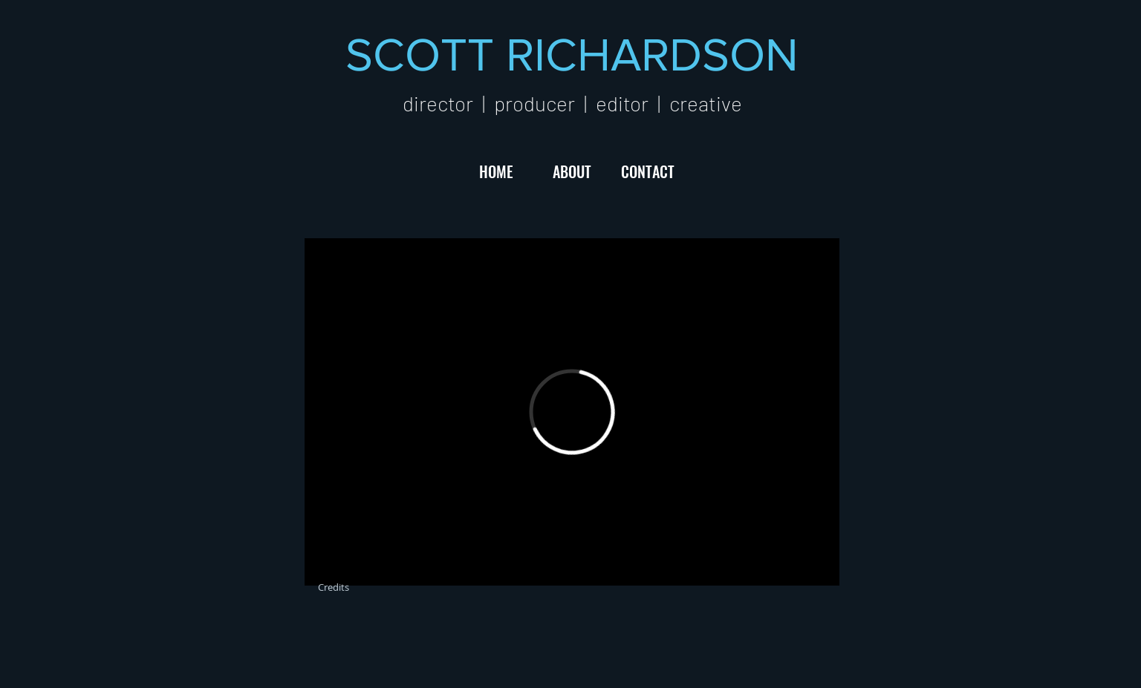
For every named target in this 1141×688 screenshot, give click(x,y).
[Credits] (333, 587)
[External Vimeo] (572, 412)
